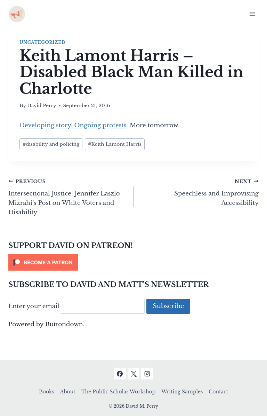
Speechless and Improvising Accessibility (199, 191)
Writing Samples (182, 392)
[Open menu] (252, 13)
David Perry (41, 106)
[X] (133, 373)
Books (46, 392)
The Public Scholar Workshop (118, 392)
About (67, 392)
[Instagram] (147, 373)
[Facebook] (120, 373)
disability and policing (51, 144)
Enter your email (33, 306)
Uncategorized (42, 42)
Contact (218, 392)
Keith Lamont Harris (114, 144)
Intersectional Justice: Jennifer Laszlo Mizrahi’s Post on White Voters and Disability (68, 196)
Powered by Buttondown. (46, 324)
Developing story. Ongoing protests (73, 125)
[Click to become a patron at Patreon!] (133, 262)
